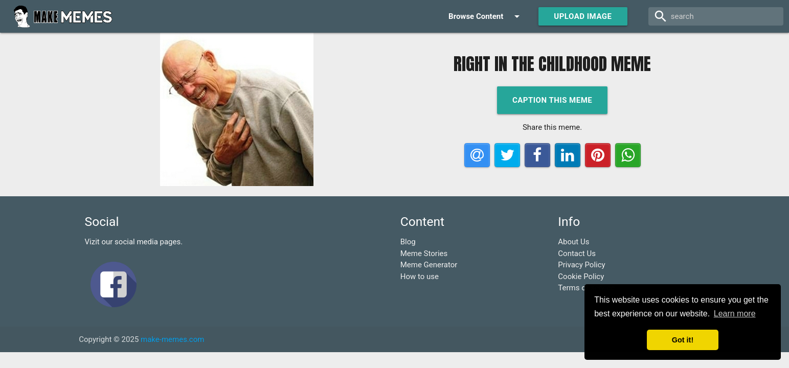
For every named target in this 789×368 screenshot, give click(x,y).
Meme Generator (429, 264)
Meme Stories (424, 253)
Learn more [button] (735, 313)
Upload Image (583, 16)
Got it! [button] (682, 340)
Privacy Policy (581, 264)
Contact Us (577, 253)
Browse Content (485, 16)
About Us (573, 241)
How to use (419, 276)
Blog (408, 241)
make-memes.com (172, 339)
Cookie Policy (581, 276)
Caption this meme (552, 100)
